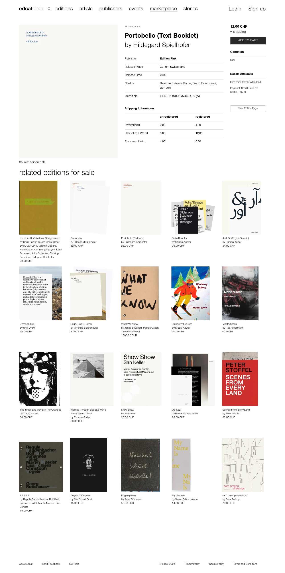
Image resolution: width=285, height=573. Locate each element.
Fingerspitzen (128, 496)
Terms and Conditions (245, 564)
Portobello (76, 238)
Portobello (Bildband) (132, 238)
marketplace (163, 9)
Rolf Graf (54, 499)
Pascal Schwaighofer (186, 414)
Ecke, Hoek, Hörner (81, 324)
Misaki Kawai (182, 328)
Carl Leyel (31, 246)
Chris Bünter (30, 242)
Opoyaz (176, 410)
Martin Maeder (46, 503)
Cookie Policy (216, 564)
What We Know (129, 324)
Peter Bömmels (132, 499)
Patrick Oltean (151, 328)
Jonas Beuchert (133, 328)
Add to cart (248, 40)
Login (235, 9)
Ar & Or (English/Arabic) (235, 238)
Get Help (74, 564)
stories (190, 9)
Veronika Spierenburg (86, 328)
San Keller (130, 414)
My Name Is (178, 496)
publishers (110, 9)
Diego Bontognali (204, 83)
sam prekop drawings (234, 496)
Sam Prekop (233, 499)
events (136, 9)
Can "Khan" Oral (83, 499)
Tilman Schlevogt (130, 332)
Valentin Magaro (47, 246)
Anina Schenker (39, 253)
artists (86, 9)
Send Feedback (51, 564)
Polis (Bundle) (179, 238)
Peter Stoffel (232, 414)
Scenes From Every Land (236, 410)
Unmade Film (27, 324)
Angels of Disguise (80, 496)
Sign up (257, 9)
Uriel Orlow (29, 328)
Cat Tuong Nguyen (44, 250)
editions (64, 9)
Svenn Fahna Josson (186, 499)
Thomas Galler (82, 417)
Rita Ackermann (234, 328)
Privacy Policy (192, 564)
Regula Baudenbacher (35, 499)
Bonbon (165, 88)
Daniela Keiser (233, 242)
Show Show (127, 410)
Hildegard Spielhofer (161, 46)
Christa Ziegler (183, 242)
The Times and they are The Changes (40, 410)
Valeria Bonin (182, 83)
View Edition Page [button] (248, 108)
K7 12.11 (25, 496)
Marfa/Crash (229, 324)
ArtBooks (246, 74)
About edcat (26, 564)
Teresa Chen (45, 242)
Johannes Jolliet (28, 503)
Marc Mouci (26, 250)
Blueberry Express (182, 324)
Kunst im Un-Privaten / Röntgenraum (40, 238)
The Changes (30, 414)
